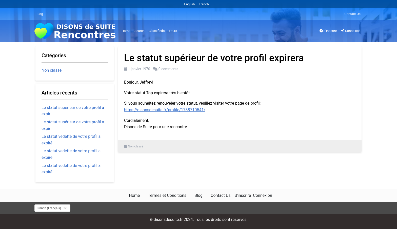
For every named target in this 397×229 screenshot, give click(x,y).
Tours (173, 31)
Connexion (351, 31)
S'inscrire (328, 31)
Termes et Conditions (167, 195)
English (189, 4)
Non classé (135, 146)
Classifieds (157, 31)
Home (126, 31)
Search (139, 31)
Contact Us (352, 14)
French (204, 4)
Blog (39, 14)
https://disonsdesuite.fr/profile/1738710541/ (164, 109)
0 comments (168, 69)
